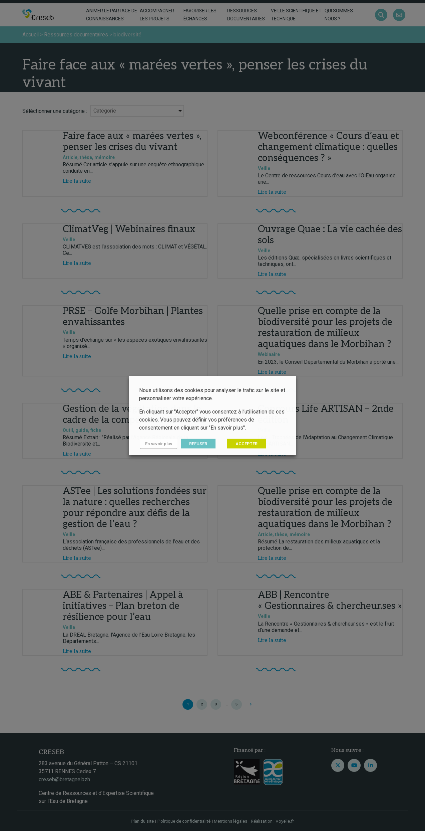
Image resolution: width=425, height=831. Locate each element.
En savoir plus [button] (157, 443)
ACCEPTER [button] (246, 443)
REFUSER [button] (197, 443)
